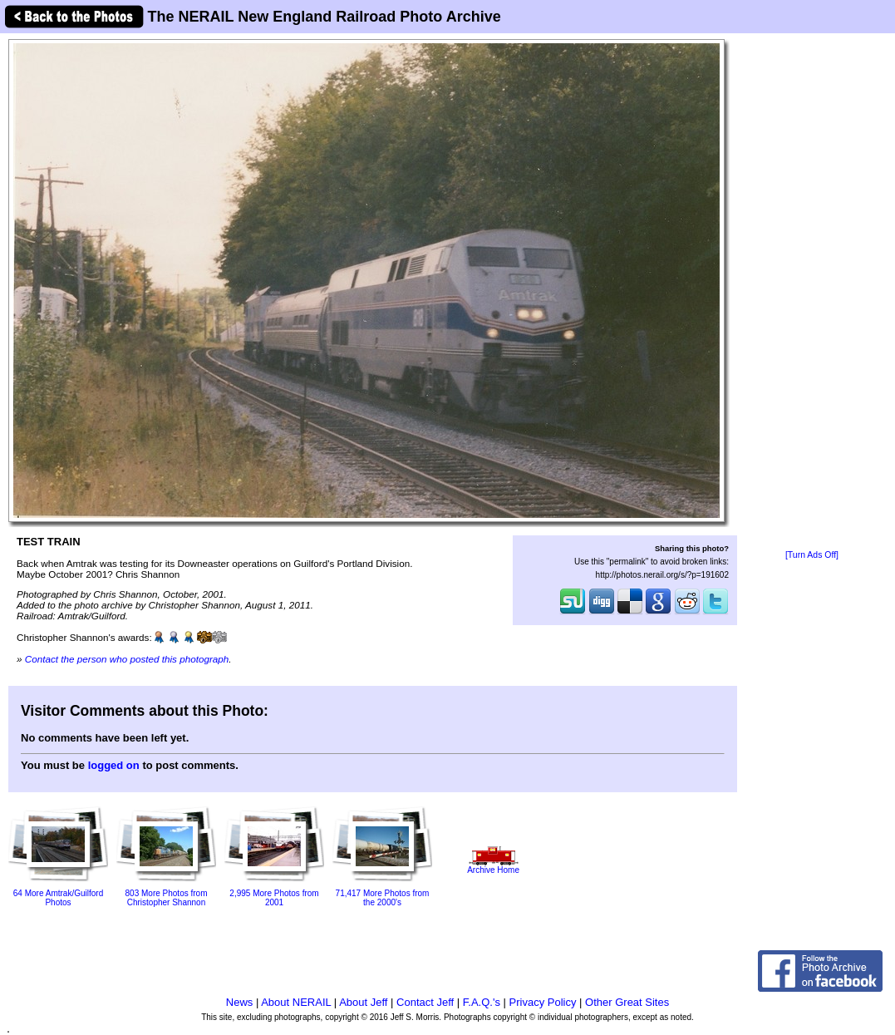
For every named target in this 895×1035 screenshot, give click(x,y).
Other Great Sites (627, 1002)
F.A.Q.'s (481, 1002)
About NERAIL (296, 1002)
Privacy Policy (543, 1002)
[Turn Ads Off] (811, 554)
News (239, 1002)
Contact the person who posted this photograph (127, 658)
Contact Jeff (425, 1002)
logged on (114, 765)
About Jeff (363, 1002)
